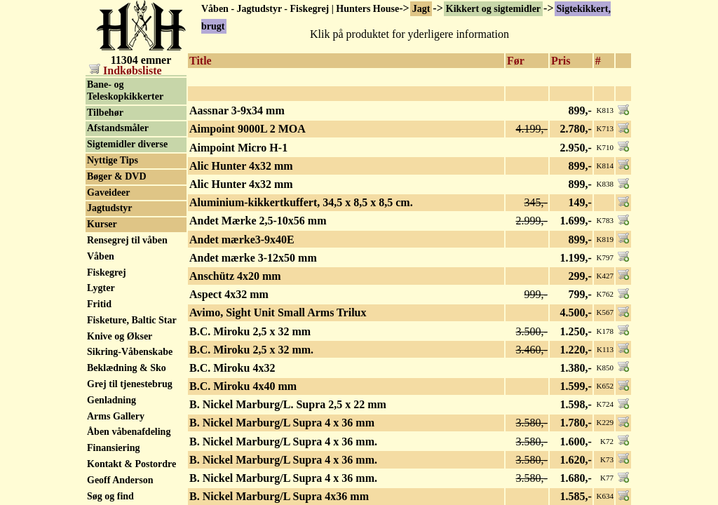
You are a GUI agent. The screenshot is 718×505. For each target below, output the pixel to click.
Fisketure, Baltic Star (132, 377)
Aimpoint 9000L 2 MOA (247, 129)
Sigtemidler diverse (127, 201)
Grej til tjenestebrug (129, 441)
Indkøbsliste (125, 70)
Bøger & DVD (117, 233)
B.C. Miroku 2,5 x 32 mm (250, 331)
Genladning (111, 457)
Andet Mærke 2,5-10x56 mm (258, 221)
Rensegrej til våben (127, 297)
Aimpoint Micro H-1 (238, 148)
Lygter (101, 344)
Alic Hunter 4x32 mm (241, 166)
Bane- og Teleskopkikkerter (125, 147)
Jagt (421, 9)
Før (515, 61)
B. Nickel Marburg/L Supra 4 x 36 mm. (283, 441)
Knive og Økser (119, 393)
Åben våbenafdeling (128, 488)
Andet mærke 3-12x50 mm (253, 258)
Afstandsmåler (118, 185)
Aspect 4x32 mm (229, 294)
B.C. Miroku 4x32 (232, 368)
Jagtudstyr (110, 265)
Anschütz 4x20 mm (235, 276)
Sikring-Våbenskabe (129, 408)
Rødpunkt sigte (119, 98)
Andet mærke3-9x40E (241, 239)
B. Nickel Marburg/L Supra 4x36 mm (279, 496)
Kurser (102, 281)
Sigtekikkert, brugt (127, 81)
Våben (100, 313)
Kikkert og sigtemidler (493, 9)
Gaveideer (108, 249)
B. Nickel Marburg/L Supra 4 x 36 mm (281, 423)
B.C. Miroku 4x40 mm (243, 386)
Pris (561, 61)
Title (200, 61)
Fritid (99, 361)
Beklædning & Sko (126, 424)
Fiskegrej (106, 329)
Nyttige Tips (112, 217)
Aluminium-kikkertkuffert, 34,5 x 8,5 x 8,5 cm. (301, 202)
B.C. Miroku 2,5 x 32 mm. (251, 350)
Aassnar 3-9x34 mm (237, 110)
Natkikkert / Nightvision (113, 119)
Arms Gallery (115, 473)
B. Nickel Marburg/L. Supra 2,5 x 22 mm (287, 404)
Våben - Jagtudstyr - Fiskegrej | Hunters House (300, 9)
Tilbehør (105, 169)
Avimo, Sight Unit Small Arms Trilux (277, 312)
